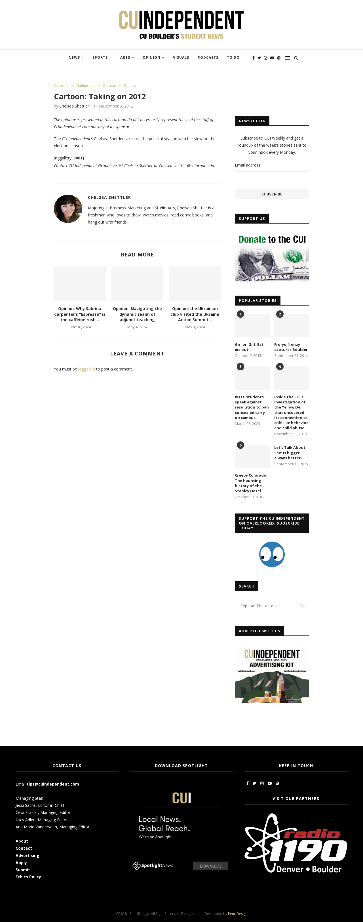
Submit (23, 869)
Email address (247, 165)
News (74, 57)
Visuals (181, 57)
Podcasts (208, 57)
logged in (86, 369)
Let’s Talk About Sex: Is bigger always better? (289, 452)
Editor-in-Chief (51, 805)
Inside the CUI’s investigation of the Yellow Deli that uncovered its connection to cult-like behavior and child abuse (291, 412)
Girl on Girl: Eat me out (249, 347)
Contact (24, 848)
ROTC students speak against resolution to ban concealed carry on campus (252, 407)
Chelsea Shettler (74, 106)
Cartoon (61, 85)
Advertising (27, 855)
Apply (22, 862)
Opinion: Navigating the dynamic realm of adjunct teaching (137, 314)
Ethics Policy (28, 876)
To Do (233, 57)
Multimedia (85, 85)
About (22, 841)
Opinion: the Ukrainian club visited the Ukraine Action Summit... (194, 314)
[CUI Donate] (272, 234)
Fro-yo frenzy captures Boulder (291, 347)
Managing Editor (55, 812)
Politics (130, 85)
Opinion (152, 57)
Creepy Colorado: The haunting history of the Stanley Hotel (251, 483)
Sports (100, 57)
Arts (125, 57)
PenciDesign (238, 913)
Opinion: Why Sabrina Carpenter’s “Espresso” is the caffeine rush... (79, 314)
